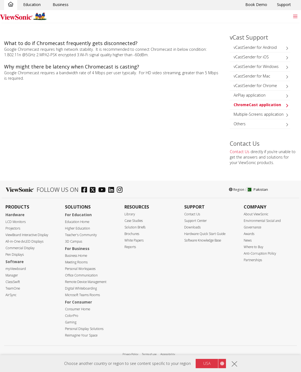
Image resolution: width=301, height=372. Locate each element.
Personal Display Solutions (84, 328)
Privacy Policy (130, 354)
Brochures (131, 233)
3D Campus (73, 241)
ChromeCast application (257, 104)
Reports (130, 247)
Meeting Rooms (76, 262)
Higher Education (77, 228)
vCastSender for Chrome (255, 85)
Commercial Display (20, 248)
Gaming (70, 322)
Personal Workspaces (80, 268)
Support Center (195, 220)
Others (240, 123)
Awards (249, 233)
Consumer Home (77, 309)
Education (32, 4)
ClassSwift (12, 281)
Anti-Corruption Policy (260, 253)
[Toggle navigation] (295, 16)
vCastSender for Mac (252, 76)
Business (60, 4)
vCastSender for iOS (251, 56)
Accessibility (167, 354)
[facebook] (85, 190)
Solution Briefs (134, 227)
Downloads (192, 227)
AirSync (10, 295)
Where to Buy (253, 247)
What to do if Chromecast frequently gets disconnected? (71, 43)
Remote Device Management (85, 281)
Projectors (12, 228)
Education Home (77, 221)
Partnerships (253, 260)
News (248, 240)
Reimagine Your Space (81, 335)
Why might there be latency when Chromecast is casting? (71, 66)
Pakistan (257, 189)
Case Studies (133, 220)
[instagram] (121, 190)
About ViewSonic (256, 214)
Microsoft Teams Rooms (82, 295)
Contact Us (239, 151)
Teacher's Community (81, 235)
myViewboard (15, 268)
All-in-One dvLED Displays (24, 241)
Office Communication (81, 275)
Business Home (76, 255)
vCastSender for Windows (256, 66)
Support (284, 4)
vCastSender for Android (255, 47)
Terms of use (149, 354)
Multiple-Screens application (259, 114)
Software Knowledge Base (202, 240)
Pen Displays (14, 254)
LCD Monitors (15, 221)
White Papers (134, 240)
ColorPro (71, 315)
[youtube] (103, 190)
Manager (11, 275)
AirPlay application (250, 95)
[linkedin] (112, 190)
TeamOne (12, 288)
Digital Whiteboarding (81, 288)
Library (129, 214)
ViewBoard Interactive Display (26, 235)
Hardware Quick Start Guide (204, 233)
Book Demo (256, 4)
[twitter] (94, 190)
